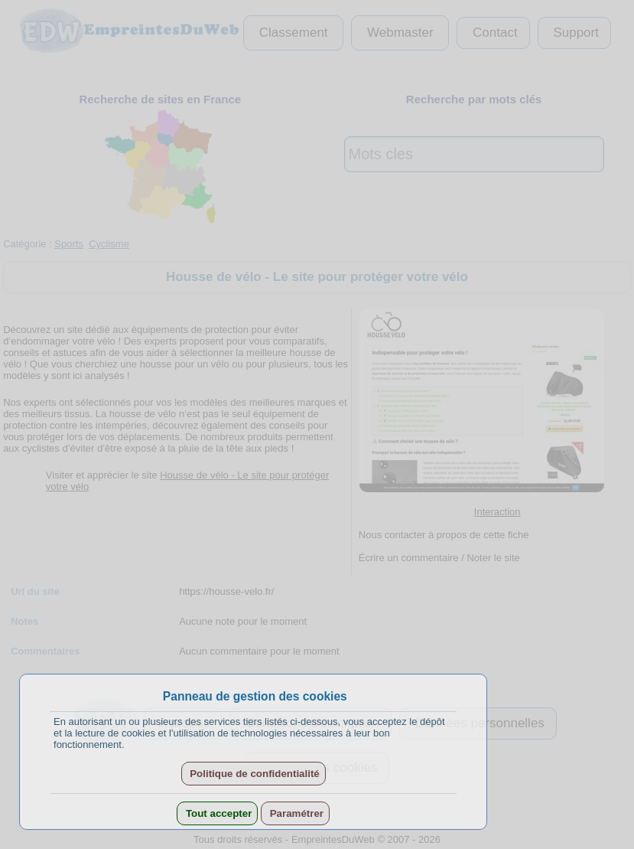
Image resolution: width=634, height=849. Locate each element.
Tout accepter (217, 813)
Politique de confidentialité (253, 773)
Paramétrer (295, 813)
